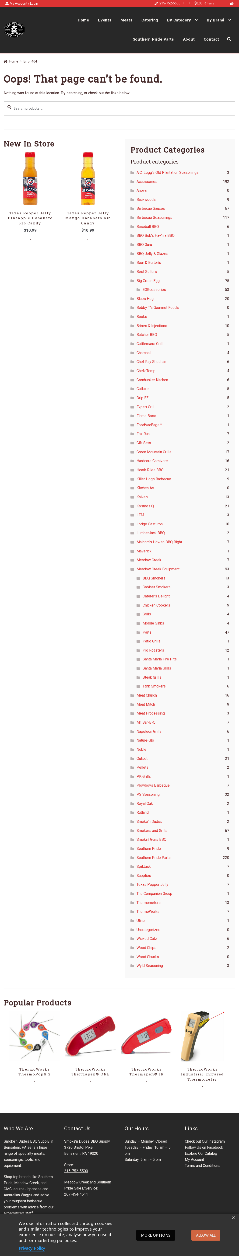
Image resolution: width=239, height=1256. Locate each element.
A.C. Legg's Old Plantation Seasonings (168, 172)
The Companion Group (154, 893)
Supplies (144, 875)
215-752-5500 (166, 3)
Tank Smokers (154, 686)
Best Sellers (147, 271)
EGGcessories (154, 289)
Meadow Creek (149, 560)
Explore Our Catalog (201, 1153)
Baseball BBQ (148, 226)
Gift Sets (144, 443)
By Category (179, 20)
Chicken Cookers (156, 605)
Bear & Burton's (149, 262)
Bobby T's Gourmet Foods (158, 307)
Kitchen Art (145, 488)
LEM (140, 515)
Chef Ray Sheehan (151, 361)
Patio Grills (152, 641)
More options (155, 1235)
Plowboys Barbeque (153, 785)
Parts (147, 632)
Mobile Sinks (153, 623)
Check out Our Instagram (205, 1141)
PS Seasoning (148, 794)
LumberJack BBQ (151, 533)
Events (105, 20)
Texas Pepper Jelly (152, 884)
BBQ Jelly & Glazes (152, 253)
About (189, 39)
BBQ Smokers (154, 578)
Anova (142, 190)
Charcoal (144, 353)
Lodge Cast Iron (150, 524)
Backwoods (146, 199)
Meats (126, 20)
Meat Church (147, 695)
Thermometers (149, 902)
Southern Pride (149, 848)
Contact (211, 39)
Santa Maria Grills (157, 668)
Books (142, 316)
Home (83, 20)
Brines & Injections (152, 326)
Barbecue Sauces (151, 208)
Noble (141, 749)
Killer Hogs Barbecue (154, 479)
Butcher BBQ (147, 334)
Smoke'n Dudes (149, 821)
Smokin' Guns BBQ (151, 839)
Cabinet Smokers (157, 587)
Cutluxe (143, 389)
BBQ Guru (144, 244)
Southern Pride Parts (153, 39)
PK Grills (144, 776)
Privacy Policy (32, 1248)
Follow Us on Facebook (204, 1147)
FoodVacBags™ (149, 425)
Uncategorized (148, 930)
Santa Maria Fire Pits (160, 659)
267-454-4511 (76, 1194)
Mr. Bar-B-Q (146, 722)
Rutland (143, 812)
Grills (147, 614)
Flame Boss (146, 416)
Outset (142, 758)
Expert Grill (145, 407)
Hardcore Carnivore (152, 461)
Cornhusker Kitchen (152, 380)
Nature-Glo (145, 740)
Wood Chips (146, 947)
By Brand (216, 20)
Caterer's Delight (156, 596)
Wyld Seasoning (150, 965)
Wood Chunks (148, 957)
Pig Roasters (153, 650)
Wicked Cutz (147, 938)
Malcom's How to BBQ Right (159, 542)
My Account (194, 1159)
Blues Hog (145, 299)
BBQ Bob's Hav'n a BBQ (156, 235)
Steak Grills (152, 677)
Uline (141, 920)
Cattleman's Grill (149, 344)
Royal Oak (145, 803)
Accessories (147, 181)
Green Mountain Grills (154, 452)
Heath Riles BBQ (150, 470)
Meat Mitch (146, 704)
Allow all (206, 1235)
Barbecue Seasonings (154, 217)
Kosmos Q (145, 506)
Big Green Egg (148, 281)
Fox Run (143, 434)
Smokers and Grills (152, 830)
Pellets (142, 767)
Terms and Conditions (202, 1165)
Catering (149, 20)
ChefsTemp (146, 371)
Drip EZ (143, 398)
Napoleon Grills (149, 731)
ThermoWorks (148, 911)
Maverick (144, 551)
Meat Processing (151, 713)
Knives (142, 497)
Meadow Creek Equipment (158, 569)
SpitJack (144, 866)
